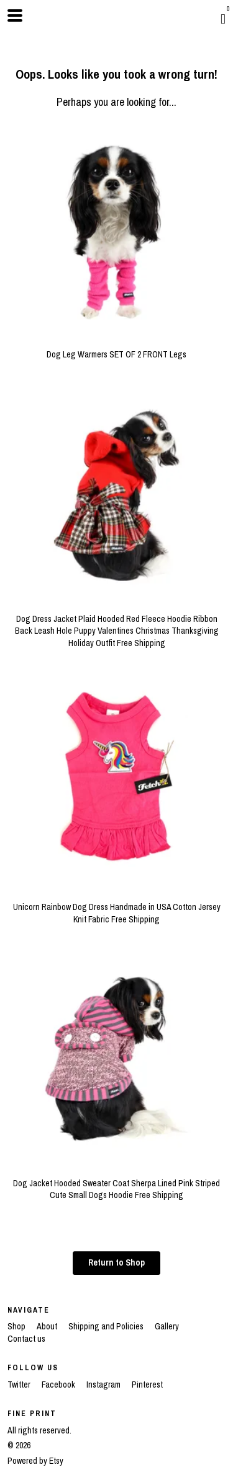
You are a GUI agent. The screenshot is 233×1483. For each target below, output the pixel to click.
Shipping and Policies (106, 1326)
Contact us (26, 1338)
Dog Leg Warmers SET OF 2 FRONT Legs (116, 349)
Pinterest (147, 1384)
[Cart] (223, 18)
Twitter (19, 1384)
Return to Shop (116, 1262)
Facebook (59, 1384)
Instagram (104, 1384)
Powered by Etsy (35, 1460)
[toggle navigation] (14, 15)
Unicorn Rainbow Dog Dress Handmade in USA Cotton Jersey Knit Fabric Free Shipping (116, 906)
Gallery (167, 1326)
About (48, 1326)
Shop (17, 1326)
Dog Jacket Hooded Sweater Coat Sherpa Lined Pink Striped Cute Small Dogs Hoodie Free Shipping (116, 1183)
